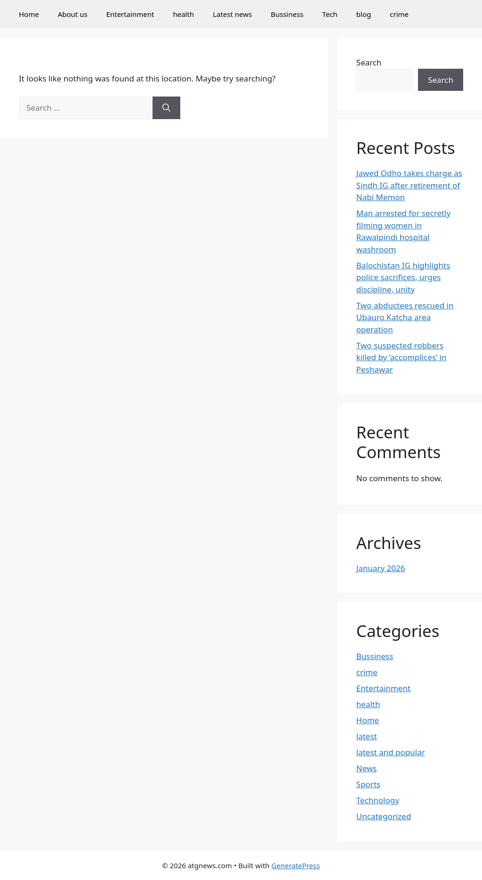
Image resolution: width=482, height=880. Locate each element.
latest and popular (390, 752)
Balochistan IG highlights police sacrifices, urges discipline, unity (403, 277)
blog (363, 14)
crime (399, 14)
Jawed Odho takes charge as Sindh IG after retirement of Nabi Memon (409, 185)
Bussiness (287, 14)
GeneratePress (296, 865)
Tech (329, 14)
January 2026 (380, 568)
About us (73, 14)
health (183, 14)
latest (366, 736)
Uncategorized (383, 816)
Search (369, 62)
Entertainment (130, 14)
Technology (377, 800)
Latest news (232, 14)
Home (29, 14)
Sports (368, 784)
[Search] (166, 108)
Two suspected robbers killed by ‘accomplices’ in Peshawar (401, 357)
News (366, 768)
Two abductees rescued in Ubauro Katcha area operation (405, 317)
